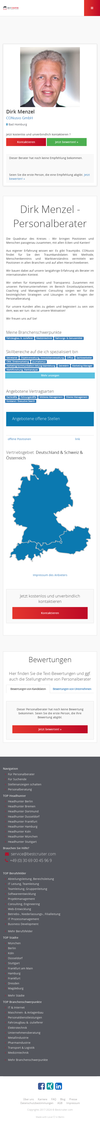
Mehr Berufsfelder (19, 931)
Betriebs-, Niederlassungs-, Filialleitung (32, 914)
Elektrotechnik (16, 1028)
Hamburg (13, 973)
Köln (9, 953)
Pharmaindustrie (17, 1042)
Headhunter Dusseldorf (22, 816)
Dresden (12, 983)
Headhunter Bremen (20, 806)
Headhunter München (21, 836)
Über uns (28, 1099)
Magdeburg (14, 988)
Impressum (73, 1103)
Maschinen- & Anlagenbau (24, 1012)
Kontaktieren (26, 142)
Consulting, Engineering (22, 904)
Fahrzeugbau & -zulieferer (24, 1022)
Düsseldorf (14, 958)
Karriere (42, 1099)
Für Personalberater (20, 774)
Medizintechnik (16, 1052)
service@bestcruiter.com (30, 854)
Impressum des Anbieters (50, 575)
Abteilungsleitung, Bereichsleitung (29, 879)
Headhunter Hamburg (21, 826)
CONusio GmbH (19, 117)
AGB (59, 1103)
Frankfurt (12, 978)
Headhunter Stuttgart (21, 842)
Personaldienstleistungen (23, 1017)
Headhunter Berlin (19, 801)
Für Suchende (15, 779)
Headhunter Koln (18, 831)
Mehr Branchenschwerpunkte (26, 1060)
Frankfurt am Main (19, 968)
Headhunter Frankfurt (21, 821)
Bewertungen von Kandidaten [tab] (28, 689)
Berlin (10, 948)
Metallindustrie (16, 1038)
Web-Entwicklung (18, 909)
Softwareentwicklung (20, 894)
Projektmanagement (20, 899)
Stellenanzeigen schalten (23, 784)
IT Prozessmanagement (22, 919)
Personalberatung (18, 789)
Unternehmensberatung (22, 1033)
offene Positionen (19, 439)
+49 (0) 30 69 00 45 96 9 (28, 860)
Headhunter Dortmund (22, 811)
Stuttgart (12, 963)
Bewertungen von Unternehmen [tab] (72, 689)
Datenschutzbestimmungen (36, 1103)
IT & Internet (15, 1007)
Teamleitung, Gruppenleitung (26, 889)
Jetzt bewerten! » (66, 142)
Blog (62, 1099)
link (77, 439)
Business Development (21, 924)
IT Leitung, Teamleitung (22, 884)
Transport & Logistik (19, 1047)
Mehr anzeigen (50, 375)
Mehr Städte (15, 995)
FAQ (53, 1099)
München (13, 943)
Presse (73, 1099)
